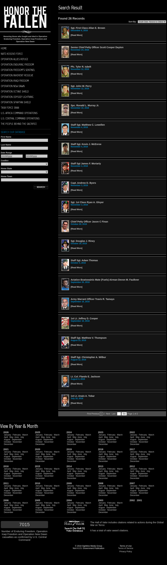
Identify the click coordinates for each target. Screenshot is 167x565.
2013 (100, 466)
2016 (6, 466)
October (7, 442)
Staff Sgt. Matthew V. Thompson (89, 337)
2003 (100, 500)
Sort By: (132, 22)
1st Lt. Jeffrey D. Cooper (84, 318)
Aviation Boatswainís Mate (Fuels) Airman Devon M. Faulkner (105, 279)
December (8, 444)
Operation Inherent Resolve (17, 75)
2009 (69, 483)
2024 (69, 432)
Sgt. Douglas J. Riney (83, 241)
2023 (100, 432)
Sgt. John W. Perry (81, 86)
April (6, 437)
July (22, 437)
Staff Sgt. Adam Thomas (84, 260)
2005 (37, 500)
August (7, 439)
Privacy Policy (125, 551)
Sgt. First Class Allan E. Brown (88, 28)
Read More (76, 35)
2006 (6, 500)
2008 (100, 483)
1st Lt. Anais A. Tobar (83, 396)
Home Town (6, 176)
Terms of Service (125, 548)
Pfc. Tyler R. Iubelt (81, 66)
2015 (37, 466)
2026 (6, 432)
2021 (6, 449)
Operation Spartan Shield (16, 102)
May (11, 437)
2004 (69, 500)
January (7, 435)
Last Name (6, 145)
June (16, 437)
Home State (6, 168)
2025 (37, 432)
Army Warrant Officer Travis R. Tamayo (92, 299)
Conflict (4, 160)
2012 (132, 466)
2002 (132, 500)
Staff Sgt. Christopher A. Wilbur (88, 357)
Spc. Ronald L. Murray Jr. (85, 105)
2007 (132, 483)
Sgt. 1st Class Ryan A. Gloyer (87, 202)
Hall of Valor (101, 522)
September (17, 439)
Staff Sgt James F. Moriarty (86, 163)
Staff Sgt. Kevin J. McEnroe (86, 144)
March (25, 435)
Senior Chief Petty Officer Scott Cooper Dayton (97, 47)
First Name (6, 137)
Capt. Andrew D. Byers (83, 183)
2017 (132, 449)
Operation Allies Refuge (14, 59)
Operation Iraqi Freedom (15, 81)
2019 (69, 449)
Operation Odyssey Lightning (17, 97)
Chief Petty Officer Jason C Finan (89, 221)
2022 (132, 432)
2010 (37, 483)
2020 (37, 449)
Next (108, 414)
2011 (6, 483)
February (17, 435)
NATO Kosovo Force (12, 54)
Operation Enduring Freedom (17, 64)
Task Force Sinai (10, 107)
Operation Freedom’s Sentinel (18, 70)
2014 (69, 466)
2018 (100, 449)
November (17, 442)
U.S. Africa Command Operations (19, 113)
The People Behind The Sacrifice (19, 124)
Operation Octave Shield (15, 91)
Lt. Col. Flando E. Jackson (85, 376)
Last (114, 414)
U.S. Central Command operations (20, 118)
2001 (139, 500)
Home (4, 48)
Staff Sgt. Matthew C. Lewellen (88, 124)
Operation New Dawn (13, 86)
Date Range (6, 153)
